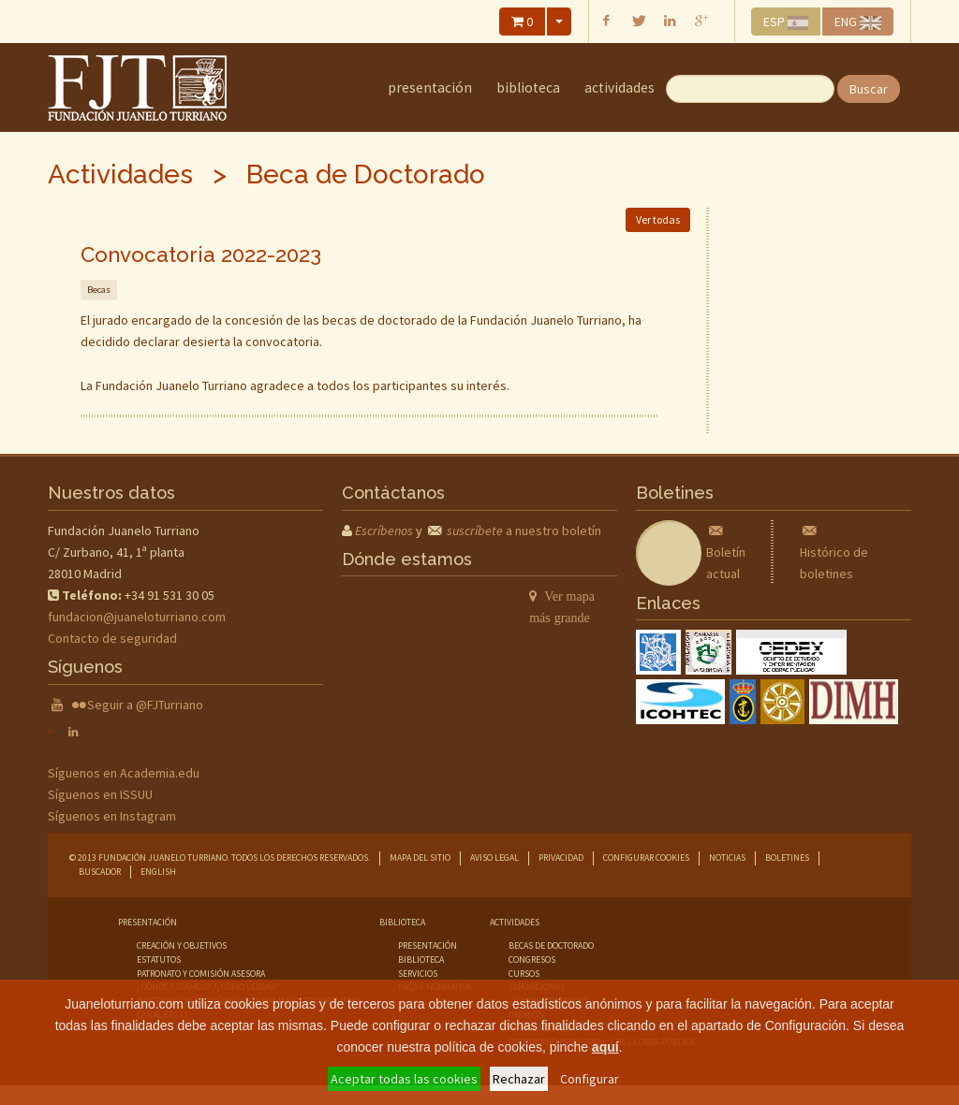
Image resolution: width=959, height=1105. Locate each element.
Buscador (100, 871)
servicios (417, 973)
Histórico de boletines (834, 552)
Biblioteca (528, 87)
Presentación (430, 87)
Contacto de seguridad (112, 638)
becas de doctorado (551, 945)
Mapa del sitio (420, 857)
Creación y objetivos (182, 945)
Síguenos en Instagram (112, 815)
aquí (605, 1047)
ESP (786, 21)
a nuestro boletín (524, 530)
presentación (427, 945)
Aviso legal (494, 857)
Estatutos (159, 959)
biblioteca (421, 959)
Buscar (868, 88)
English (158, 871)
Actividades (619, 87)
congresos (532, 959)
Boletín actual (725, 552)
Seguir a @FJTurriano (145, 704)
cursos (524, 973)
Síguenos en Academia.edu (123, 772)
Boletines (787, 857)
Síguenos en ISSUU (100, 794)
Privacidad (561, 857)
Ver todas (658, 219)
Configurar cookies (646, 857)
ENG (857, 21)
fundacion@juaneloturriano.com (137, 616)
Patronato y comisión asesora (201, 973)
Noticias (727, 857)
